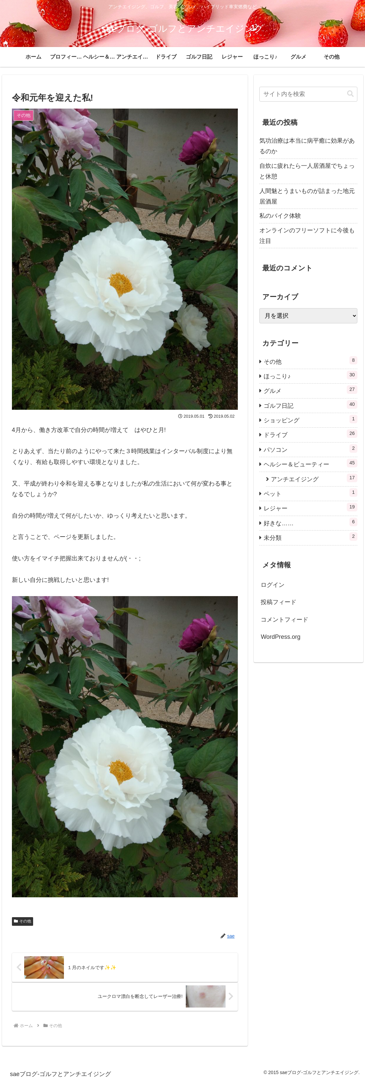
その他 (22, 921)
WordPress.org (280, 637)
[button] (350, 94)
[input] (308, 94)
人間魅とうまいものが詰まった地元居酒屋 (307, 196)
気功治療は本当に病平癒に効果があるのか (307, 146)
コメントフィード (284, 619)
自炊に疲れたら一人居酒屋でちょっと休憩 (307, 171)
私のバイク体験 (280, 215)
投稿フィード (278, 602)
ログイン (273, 585)
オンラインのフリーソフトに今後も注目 (307, 235)
